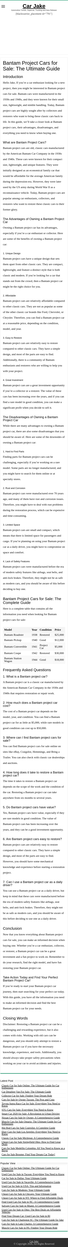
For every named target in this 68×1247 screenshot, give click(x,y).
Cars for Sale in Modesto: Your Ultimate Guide (26, 1190)
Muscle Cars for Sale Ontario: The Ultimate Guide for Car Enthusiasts (31, 1122)
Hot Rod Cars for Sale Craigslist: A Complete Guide (28, 1127)
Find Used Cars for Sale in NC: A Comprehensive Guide (31, 1201)
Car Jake (34, 6)
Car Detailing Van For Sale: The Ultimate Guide (26, 1091)
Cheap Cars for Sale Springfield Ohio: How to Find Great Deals (31, 1143)
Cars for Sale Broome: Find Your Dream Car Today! (28, 1154)
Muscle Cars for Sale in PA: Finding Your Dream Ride (29, 1227)
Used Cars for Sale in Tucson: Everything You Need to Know (33, 1174)
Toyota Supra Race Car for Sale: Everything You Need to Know (31, 1104)
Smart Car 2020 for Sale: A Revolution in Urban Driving (31, 1113)
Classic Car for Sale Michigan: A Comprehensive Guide (30, 1138)
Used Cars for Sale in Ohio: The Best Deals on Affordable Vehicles (31, 1210)
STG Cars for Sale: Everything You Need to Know (27, 1109)
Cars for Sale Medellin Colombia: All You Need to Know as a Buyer (33, 1149)
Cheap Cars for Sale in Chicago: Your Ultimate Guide (29, 1194)
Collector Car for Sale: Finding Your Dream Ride (27, 1095)
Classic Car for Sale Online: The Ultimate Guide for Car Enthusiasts (30, 1086)
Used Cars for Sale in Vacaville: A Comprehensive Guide (31, 1182)
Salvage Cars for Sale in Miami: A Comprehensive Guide (31, 1205)
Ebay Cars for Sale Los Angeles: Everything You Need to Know (31, 1132)
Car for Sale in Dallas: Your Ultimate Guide (24, 1178)
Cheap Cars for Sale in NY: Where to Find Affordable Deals (32, 1198)
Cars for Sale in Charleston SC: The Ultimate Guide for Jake (33, 1220)
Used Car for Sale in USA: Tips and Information (26, 1186)
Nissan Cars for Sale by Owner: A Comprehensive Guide (31, 1117)
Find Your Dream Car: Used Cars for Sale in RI (26, 1216)
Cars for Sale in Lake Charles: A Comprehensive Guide (30, 1223)
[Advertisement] (34, 33)
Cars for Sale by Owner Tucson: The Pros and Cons (28, 1099)
